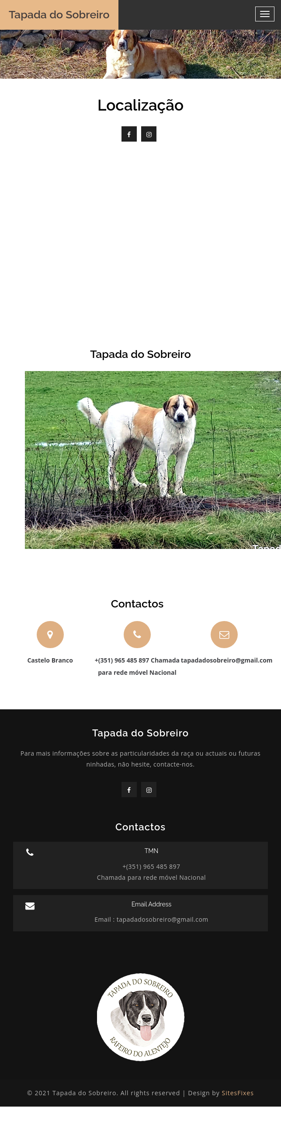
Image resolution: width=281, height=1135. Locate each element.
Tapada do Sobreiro (59, 14)
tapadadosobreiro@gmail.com (161, 919)
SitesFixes (238, 1093)
